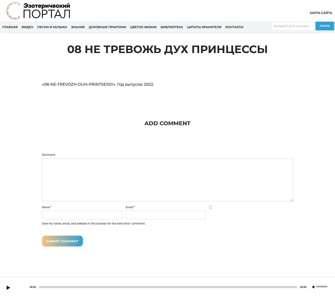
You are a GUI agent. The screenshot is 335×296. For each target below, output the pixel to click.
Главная (10, 27)
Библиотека (172, 27)
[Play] (8, 288)
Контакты (234, 27)
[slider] (168, 287)
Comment (48, 155)
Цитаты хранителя (204, 27)
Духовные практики (107, 27)
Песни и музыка (52, 27)
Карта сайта (321, 13)
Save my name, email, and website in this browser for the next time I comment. (93, 223)
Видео (27, 27)
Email (130, 207)
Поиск (325, 25)
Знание (78, 27)
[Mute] (313, 287)
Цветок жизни (143, 27)
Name (47, 207)
